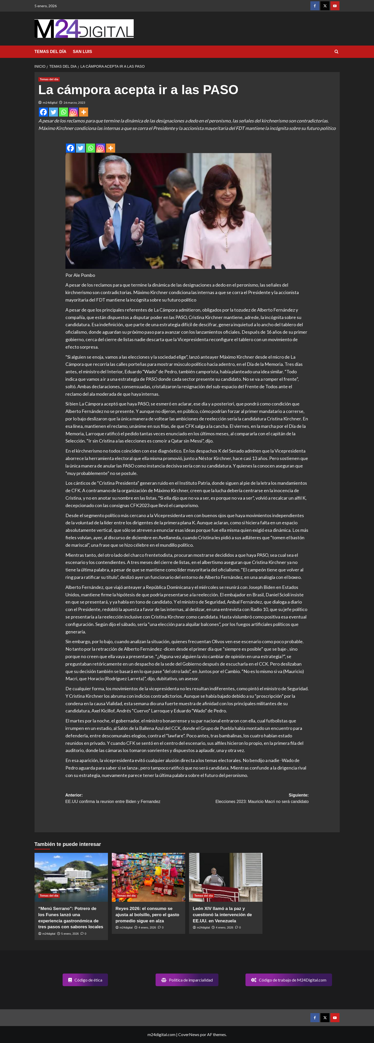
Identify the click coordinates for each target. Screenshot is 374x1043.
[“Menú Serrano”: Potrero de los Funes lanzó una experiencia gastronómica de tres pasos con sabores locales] (71, 877)
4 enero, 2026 (147, 927)
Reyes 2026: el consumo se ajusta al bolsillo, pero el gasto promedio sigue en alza (148, 914)
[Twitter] (53, 112)
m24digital (50, 102)
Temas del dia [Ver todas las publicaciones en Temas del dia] (49, 79)
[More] (83, 112)
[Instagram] (73, 112)
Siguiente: (248, 799)
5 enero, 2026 (70, 933)
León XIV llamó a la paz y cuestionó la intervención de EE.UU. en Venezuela (222, 914)
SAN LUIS (82, 51)
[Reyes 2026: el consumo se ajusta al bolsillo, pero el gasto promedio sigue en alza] (148, 877)
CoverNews (188, 1034)
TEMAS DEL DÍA (50, 51)
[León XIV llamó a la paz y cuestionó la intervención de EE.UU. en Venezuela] (225, 877)
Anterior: (126, 799)
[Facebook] (43, 112)
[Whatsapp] (63, 112)
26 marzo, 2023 (74, 102)
